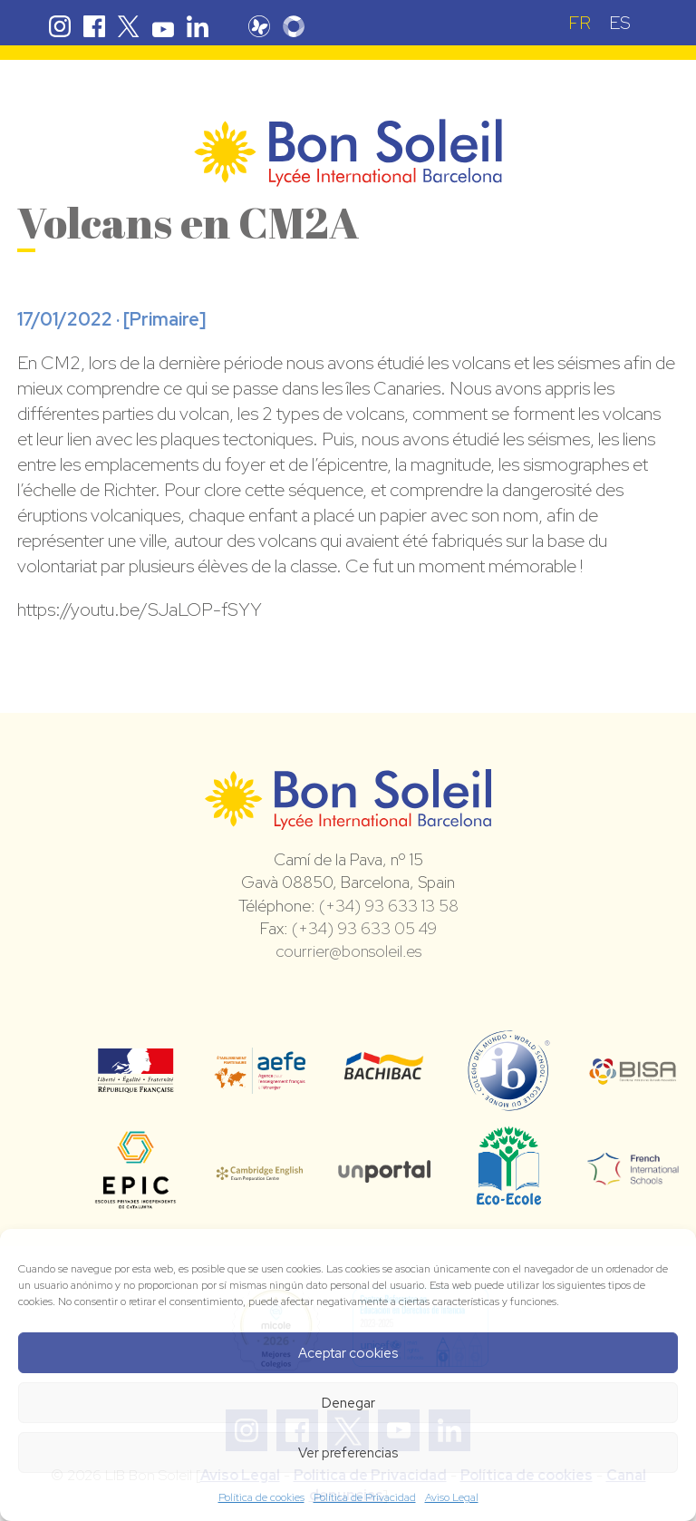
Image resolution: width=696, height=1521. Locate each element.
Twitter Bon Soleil (129, 26)
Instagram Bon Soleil (60, 26)
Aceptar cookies (348, 1353)
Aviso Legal (451, 1497)
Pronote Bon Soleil (264, 26)
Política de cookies (261, 1497)
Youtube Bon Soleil (163, 26)
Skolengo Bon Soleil (298, 26)
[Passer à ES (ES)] (620, 22)
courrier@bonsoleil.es (348, 951)
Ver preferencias (348, 1453)
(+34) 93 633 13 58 (389, 905)
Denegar (348, 1403)
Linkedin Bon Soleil (197, 26)
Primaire (164, 319)
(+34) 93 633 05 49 (364, 928)
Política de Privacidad (365, 1497)
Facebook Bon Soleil (94, 26)
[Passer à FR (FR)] (579, 22)
